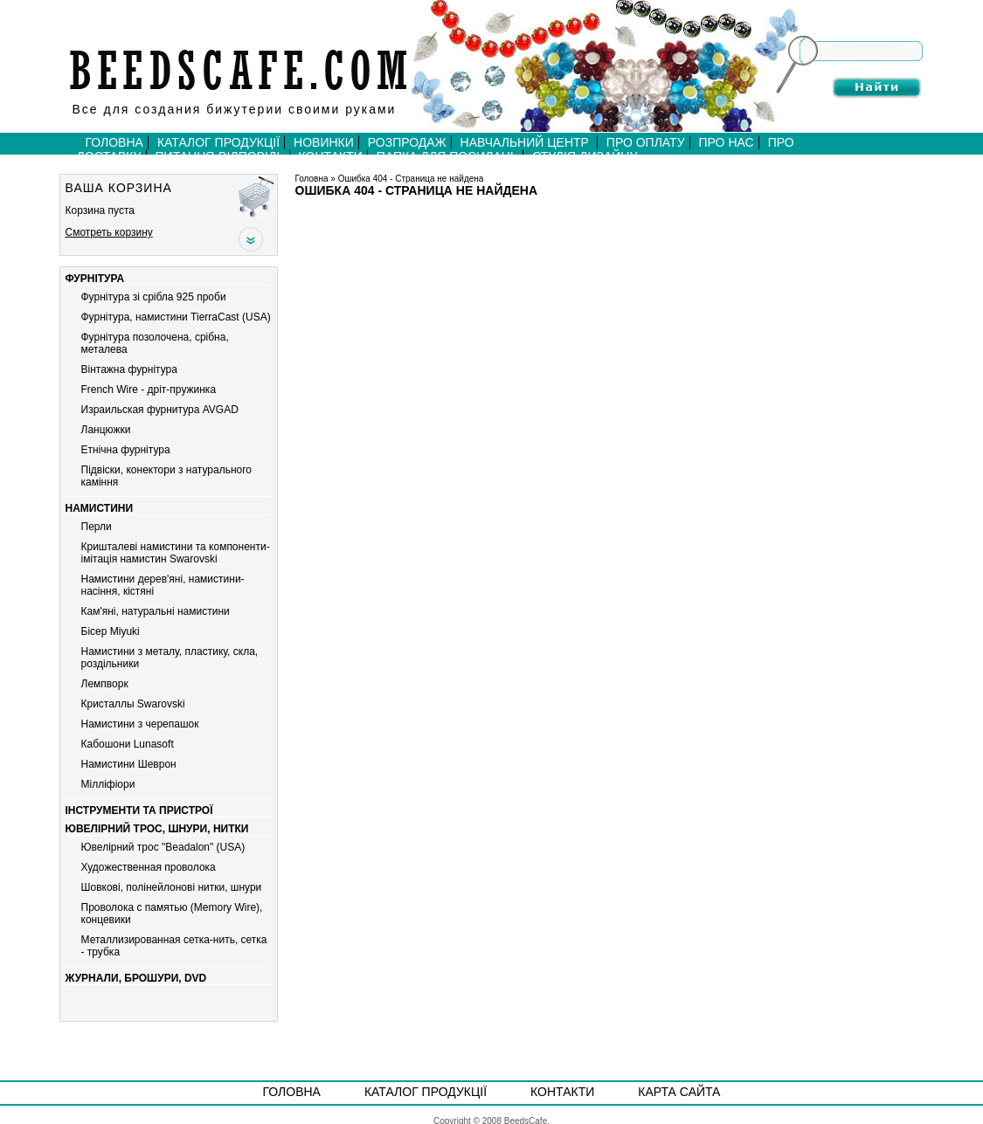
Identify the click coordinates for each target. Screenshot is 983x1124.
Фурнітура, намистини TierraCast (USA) (176, 317)
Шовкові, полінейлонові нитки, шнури (171, 887)
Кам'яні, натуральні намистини (155, 611)
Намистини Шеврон (129, 764)
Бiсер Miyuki (110, 631)
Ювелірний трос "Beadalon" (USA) (163, 847)
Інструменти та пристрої (139, 810)
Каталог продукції (218, 142)
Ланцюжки (106, 430)
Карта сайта (679, 1092)
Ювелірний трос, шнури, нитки (157, 829)
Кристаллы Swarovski (133, 704)
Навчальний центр (526, 142)
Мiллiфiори (108, 784)
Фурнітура (95, 278)
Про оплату (645, 142)
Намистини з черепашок (140, 724)
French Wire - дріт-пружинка (149, 389)
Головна (114, 142)
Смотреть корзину (109, 232)
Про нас (726, 142)
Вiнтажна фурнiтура (129, 369)
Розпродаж (407, 142)
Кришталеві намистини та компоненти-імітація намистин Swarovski (175, 553)
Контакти (562, 1092)
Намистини (100, 508)
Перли (96, 527)
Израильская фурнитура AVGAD (160, 409)
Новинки (324, 142)
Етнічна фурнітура (125, 450)
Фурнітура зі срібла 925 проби (153, 297)
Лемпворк (104, 684)
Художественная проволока (148, 867)
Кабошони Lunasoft (127, 744)
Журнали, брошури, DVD (136, 978)
